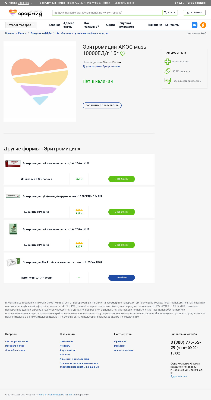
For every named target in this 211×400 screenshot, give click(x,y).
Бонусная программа (126, 24)
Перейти (121, 277)
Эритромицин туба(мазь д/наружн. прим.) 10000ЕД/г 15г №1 (62, 196)
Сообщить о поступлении (102, 105)
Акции (110, 25)
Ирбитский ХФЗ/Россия (36, 179)
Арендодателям (123, 350)
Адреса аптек (68, 24)
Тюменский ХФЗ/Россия (36, 277)
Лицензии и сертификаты (74, 359)
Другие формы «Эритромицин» (101, 66)
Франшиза (120, 341)
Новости (65, 354)
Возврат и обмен (14, 345)
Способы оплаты (15, 350)
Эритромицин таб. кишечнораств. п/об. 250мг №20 (56, 163)
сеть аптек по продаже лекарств (57, 394)
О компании (66, 341)
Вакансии (155, 25)
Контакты (172, 25)
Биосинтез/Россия (36, 212)
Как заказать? (91, 24)
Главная (55, 25)
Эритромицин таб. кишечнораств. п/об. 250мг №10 (56, 229)
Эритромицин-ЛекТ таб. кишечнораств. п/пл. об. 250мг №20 (62, 262)
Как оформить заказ (16, 341)
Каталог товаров (19, 25)
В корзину (121, 178)
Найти (169, 12)
